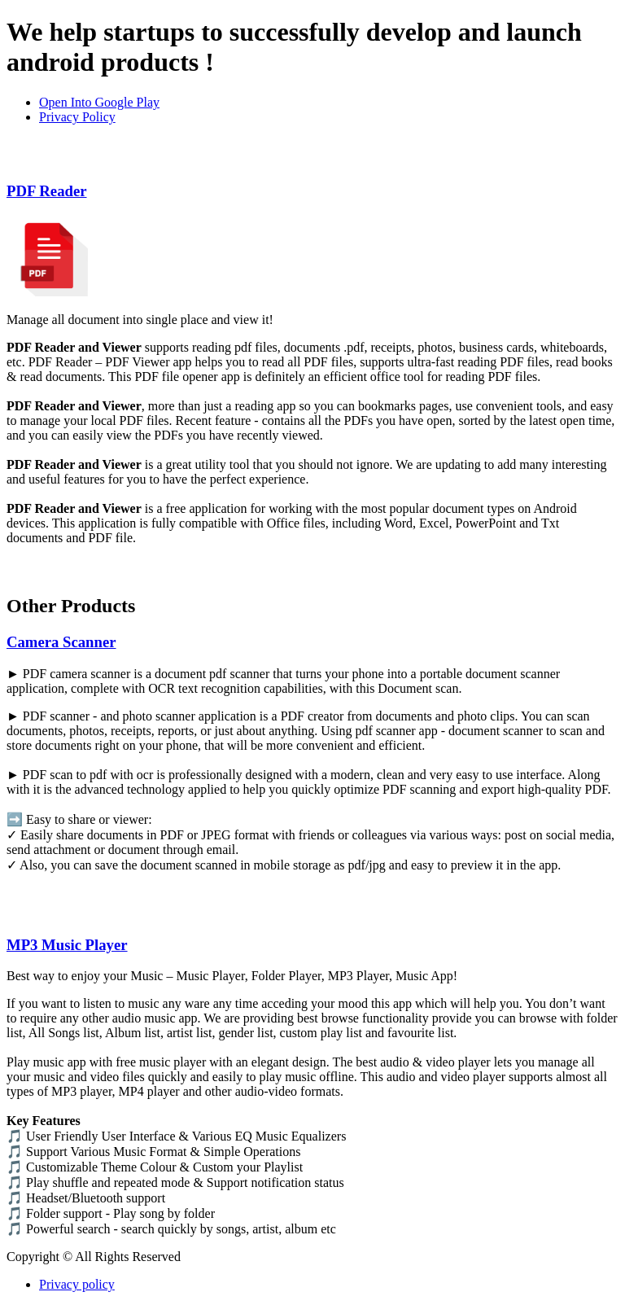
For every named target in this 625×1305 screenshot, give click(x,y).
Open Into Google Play (99, 102)
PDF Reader (47, 190)
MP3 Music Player (67, 944)
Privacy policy (77, 1284)
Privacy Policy (77, 117)
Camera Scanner (61, 641)
